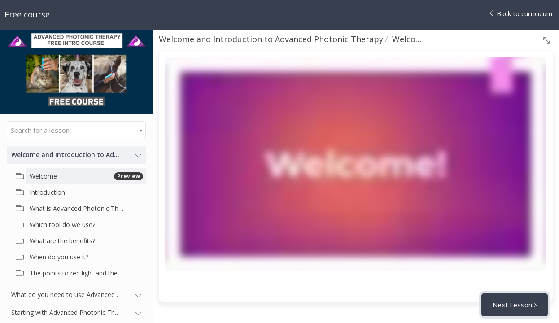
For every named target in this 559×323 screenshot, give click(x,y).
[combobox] (76, 130)
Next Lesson (512, 304)
